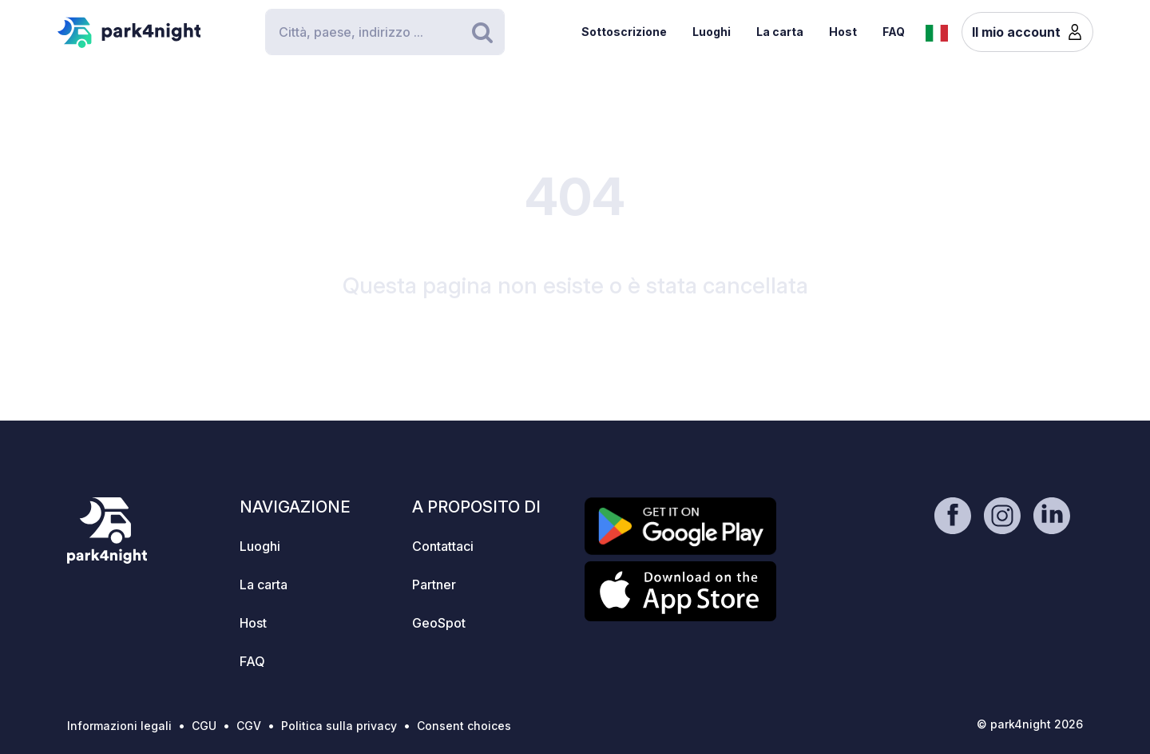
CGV (248, 725)
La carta (779, 31)
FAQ (893, 31)
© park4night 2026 (1030, 724)
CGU (204, 725)
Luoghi (711, 31)
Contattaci (443, 546)
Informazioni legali (119, 725)
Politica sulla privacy (339, 725)
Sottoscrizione (624, 31)
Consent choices (464, 725)
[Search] (385, 32)
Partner (434, 584)
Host (843, 31)
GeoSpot (439, 623)
